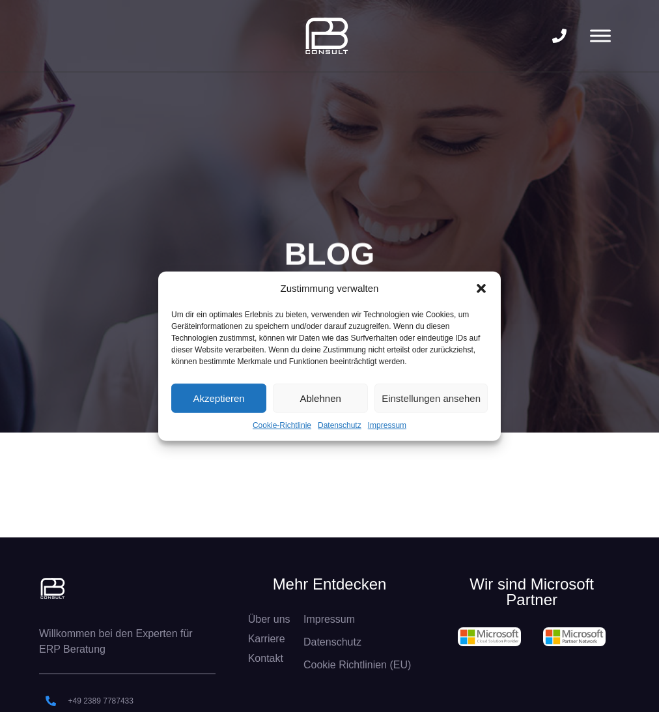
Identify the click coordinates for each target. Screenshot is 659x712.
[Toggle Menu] (600, 35)
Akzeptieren (218, 397)
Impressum (387, 425)
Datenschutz (339, 425)
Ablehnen (320, 397)
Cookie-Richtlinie (282, 425)
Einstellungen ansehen (431, 397)
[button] (481, 288)
